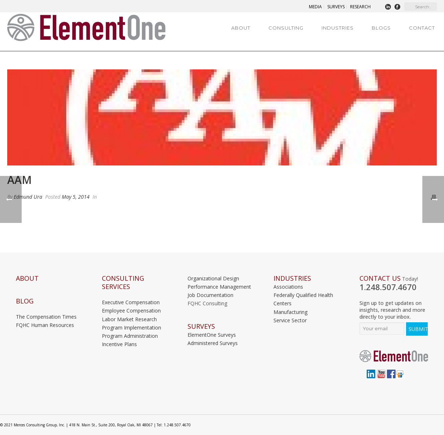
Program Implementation (131, 327)
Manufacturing (290, 312)
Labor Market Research (129, 319)
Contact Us (380, 278)
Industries (338, 28)
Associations (288, 286)
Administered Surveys (212, 343)
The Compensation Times (46, 316)
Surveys (201, 326)
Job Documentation (210, 295)
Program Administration (130, 335)
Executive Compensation (131, 302)
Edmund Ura (28, 196)
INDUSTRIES (292, 278)
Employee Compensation (131, 310)
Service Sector (290, 320)
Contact (422, 28)
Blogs (381, 28)
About (240, 28)
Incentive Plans (119, 344)
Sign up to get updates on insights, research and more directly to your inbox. (392, 310)
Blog (25, 301)
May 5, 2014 (76, 196)
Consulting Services (123, 282)
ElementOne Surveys (211, 334)
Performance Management (219, 286)
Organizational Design (213, 278)
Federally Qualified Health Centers (303, 299)
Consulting (285, 28)
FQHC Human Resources (45, 325)
